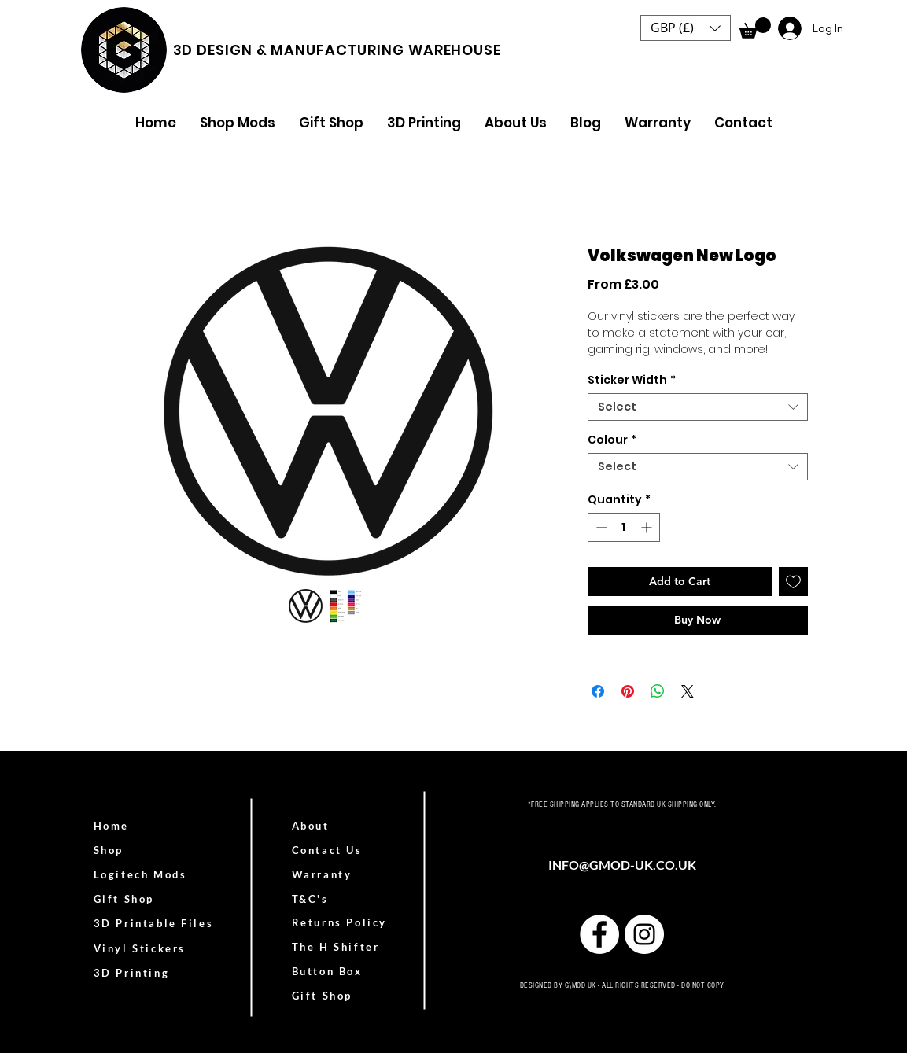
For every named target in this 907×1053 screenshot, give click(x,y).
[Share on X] (687, 691)
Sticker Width (632, 380)
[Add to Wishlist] (793, 581)
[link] (755, 28)
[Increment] (648, 527)
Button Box (327, 971)
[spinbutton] (624, 527)
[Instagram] (644, 934)
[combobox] (698, 407)
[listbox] (685, 28)
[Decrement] (600, 527)
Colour (612, 440)
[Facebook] (599, 934)
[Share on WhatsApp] (657, 691)
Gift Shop (322, 995)
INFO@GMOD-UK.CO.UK (622, 864)
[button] (685, 28)
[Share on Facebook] (597, 691)
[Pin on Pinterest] (627, 691)
